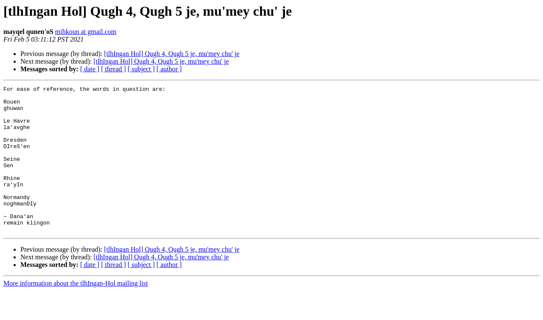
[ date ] (89, 69)
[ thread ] (113, 69)
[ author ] (169, 69)
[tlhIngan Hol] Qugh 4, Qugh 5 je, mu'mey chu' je (171, 53)
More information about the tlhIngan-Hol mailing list (75, 312)
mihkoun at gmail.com (85, 31)
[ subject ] (141, 69)
